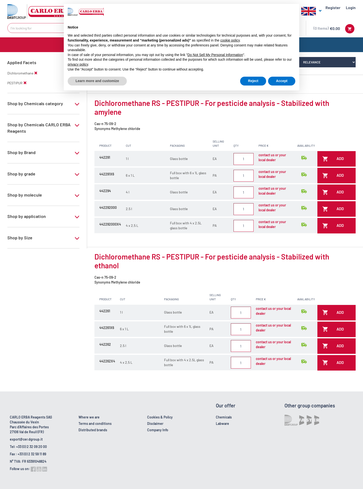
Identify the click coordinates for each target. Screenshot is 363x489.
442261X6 (106, 328)
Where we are (89, 417)
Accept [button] (281, 81)
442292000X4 (110, 224)
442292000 (108, 207)
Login (351, 7)
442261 (104, 311)
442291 (104, 157)
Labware (222, 423)
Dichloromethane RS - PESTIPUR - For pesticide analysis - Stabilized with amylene (211, 107)
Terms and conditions (95, 423)
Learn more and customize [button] (97, 81)
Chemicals (224, 417)
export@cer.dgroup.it (26, 439)
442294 (105, 191)
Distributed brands (92, 430)
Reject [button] (253, 81)
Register (332, 7)
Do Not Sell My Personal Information (215, 55)
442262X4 (107, 361)
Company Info (157, 430)
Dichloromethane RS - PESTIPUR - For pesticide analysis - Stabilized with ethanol (211, 261)
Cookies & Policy (160, 417)
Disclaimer (155, 423)
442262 (105, 344)
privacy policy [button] (78, 64)
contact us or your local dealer (272, 157)
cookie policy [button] (230, 40)
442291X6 (106, 174)
